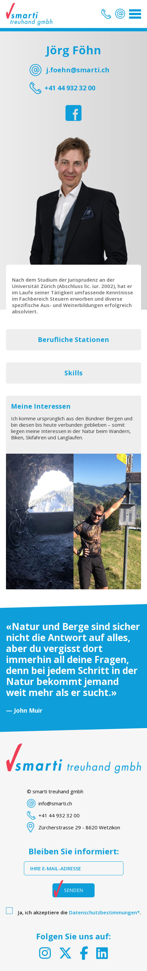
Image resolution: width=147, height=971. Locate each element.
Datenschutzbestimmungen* (104, 912)
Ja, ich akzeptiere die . (79, 912)
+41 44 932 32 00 (69, 87)
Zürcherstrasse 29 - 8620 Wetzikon (79, 827)
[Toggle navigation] (135, 14)
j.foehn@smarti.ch (78, 69)
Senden (73, 890)
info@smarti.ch (55, 803)
